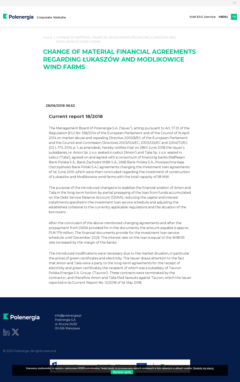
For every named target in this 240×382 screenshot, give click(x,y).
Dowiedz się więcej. (203, 368)
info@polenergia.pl (68, 315)
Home (47, 37)
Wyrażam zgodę (122, 372)
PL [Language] (235, 3)
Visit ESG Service (202, 17)
